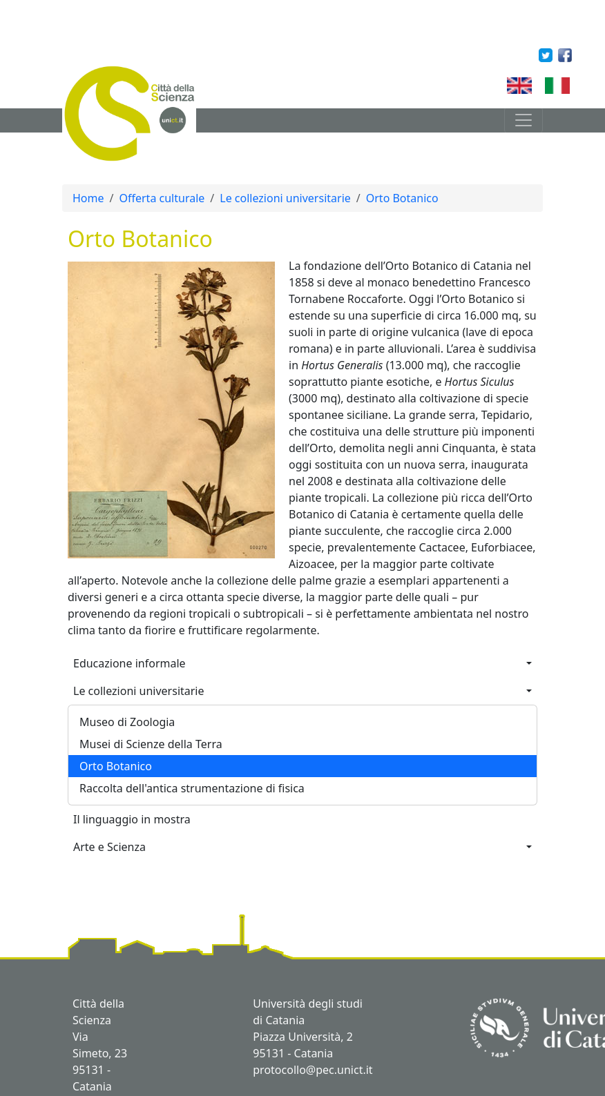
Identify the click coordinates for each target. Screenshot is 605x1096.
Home (88, 198)
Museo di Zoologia (127, 722)
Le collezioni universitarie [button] (138, 690)
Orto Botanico (402, 198)
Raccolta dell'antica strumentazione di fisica (192, 788)
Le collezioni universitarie (285, 198)
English (540, 85)
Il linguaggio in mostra (132, 819)
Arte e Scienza (109, 846)
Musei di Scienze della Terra (150, 744)
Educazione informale (129, 663)
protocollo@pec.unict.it (312, 1069)
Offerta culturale (161, 198)
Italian (575, 85)
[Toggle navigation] (523, 120)
